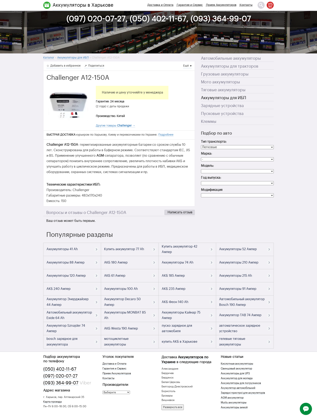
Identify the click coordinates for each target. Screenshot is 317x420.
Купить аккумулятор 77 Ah (124, 249)
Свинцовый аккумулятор (236, 368)
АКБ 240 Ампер (58, 288)
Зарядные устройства (222, 106)
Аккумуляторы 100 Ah (121, 288)
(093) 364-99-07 (60, 383)
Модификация (211, 189)
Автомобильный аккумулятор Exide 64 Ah (69, 315)
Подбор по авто (216, 133)
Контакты (246, 5)
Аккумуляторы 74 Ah (177, 262)
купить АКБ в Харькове (179, 341)
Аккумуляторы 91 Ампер (237, 288)
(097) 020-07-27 (60, 376)
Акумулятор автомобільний (238, 388)
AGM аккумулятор (232, 397)
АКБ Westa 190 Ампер (121, 328)
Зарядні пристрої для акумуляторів (243, 392)
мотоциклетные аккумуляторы (116, 341)
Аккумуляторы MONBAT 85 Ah (125, 315)
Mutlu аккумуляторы (233, 402)
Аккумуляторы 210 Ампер (238, 262)
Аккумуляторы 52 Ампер (238, 249)
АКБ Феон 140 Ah (175, 302)
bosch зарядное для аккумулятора (61, 341)
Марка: (206, 153)
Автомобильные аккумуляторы (231, 58)
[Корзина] (270, 5)
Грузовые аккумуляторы (224, 74)
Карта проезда (52, 401)
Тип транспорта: (214, 141)
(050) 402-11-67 (59, 369)
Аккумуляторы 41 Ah (62, 249)
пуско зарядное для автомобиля (177, 328)
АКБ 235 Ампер (173, 288)
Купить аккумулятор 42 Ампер (179, 249)
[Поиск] (261, 5)
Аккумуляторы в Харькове (83, 5)
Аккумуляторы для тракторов (229, 66)
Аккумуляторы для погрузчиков (241, 383)
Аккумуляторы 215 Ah (235, 275)
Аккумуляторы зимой (234, 407)
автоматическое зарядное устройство (239, 328)
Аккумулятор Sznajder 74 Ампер (65, 328)
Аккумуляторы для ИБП (223, 98)
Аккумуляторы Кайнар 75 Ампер (181, 315)
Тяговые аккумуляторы (223, 90)
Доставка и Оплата (160, 5)
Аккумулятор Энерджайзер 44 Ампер (67, 302)
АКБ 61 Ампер (114, 275)
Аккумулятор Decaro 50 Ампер (122, 302)
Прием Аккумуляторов (221, 5)
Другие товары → (115, 125)
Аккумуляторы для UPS (235, 373)
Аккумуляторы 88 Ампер (65, 262)
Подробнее (165, 134)
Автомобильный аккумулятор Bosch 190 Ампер (242, 302)
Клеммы (208, 122)
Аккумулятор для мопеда (237, 378)
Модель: (207, 165)
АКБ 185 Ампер (173, 275)
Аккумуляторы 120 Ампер (66, 275)
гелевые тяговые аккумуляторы (232, 341)
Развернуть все (172, 407)
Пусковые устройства (222, 114)
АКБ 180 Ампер (116, 262)
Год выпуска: (211, 177)
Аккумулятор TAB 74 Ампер (240, 315)
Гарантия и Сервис (190, 5)
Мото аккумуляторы (220, 82)
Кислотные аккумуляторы (237, 363)
